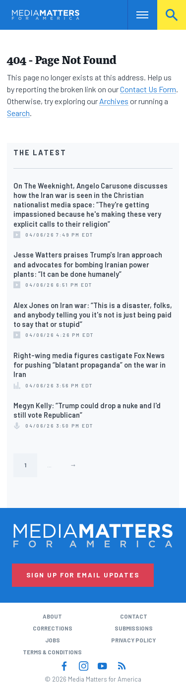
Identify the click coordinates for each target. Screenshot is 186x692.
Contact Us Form (148, 89)
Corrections (52, 628)
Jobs (52, 640)
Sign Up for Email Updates (82, 575)
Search (171, 14)
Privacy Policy (133, 640)
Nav (135, 14)
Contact (133, 616)
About (52, 616)
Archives (113, 101)
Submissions (134, 628)
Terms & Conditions (52, 652)
